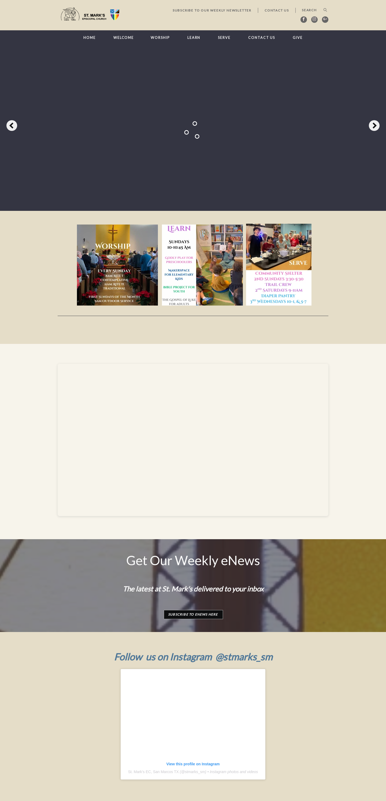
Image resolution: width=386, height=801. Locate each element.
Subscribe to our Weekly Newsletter (212, 10)
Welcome (123, 38)
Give (298, 38)
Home (89, 38)
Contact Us (277, 10)
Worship (160, 38)
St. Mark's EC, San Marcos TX (153, 772)
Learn (193, 38)
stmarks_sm (195, 772)
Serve (224, 38)
